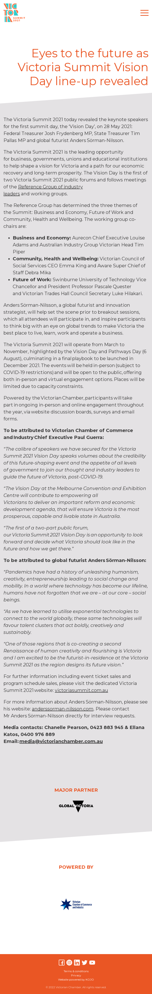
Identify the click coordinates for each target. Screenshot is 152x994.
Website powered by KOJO (76, 979)
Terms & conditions (76, 971)
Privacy (76, 975)
